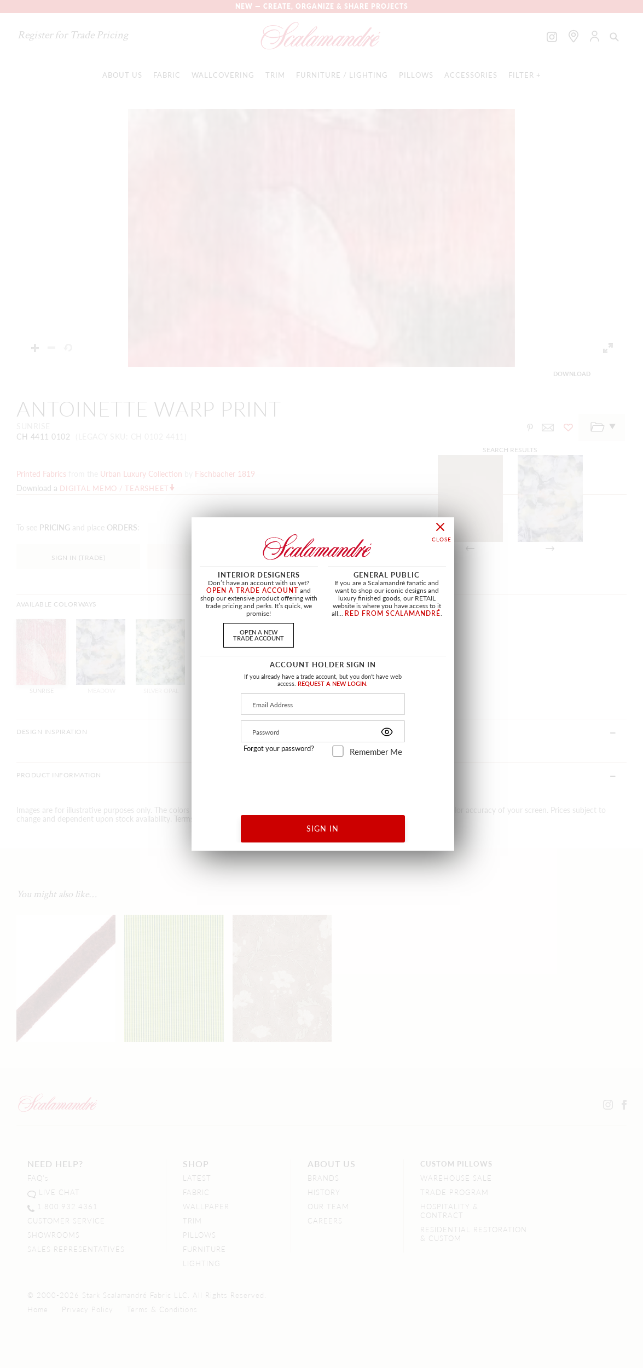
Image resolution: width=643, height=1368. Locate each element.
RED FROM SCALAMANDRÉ (393, 613)
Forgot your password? (279, 748)
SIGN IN (322, 828)
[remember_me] (338, 751)
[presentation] (323, 782)
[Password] (323, 731)
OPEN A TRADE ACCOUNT (252, 590)
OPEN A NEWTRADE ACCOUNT (258, 634)
